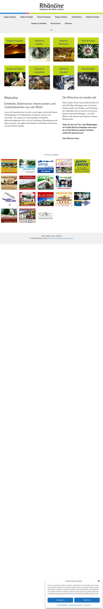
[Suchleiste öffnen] (51, 30)
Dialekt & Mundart (92, 17)
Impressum (87, 605)
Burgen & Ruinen (61, 17)
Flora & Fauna (55, 23)
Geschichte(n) (77, 17)
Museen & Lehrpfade (38, 23)
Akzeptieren (60, 600)
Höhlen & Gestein (26, 17)
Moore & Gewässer (44, 17)
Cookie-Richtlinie (62, 605)
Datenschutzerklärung (76, 605)
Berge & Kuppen (10, 17)
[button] (99, 581)
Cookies (70, 238)
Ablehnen (87, 600)
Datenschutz (61, 238)
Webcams (68, 23)
